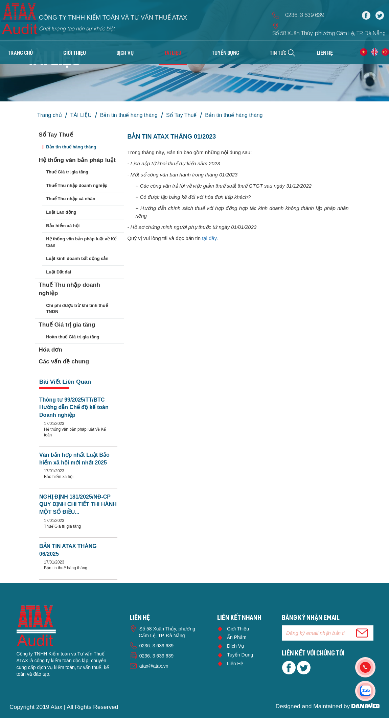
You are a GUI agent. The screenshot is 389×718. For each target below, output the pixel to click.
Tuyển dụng (240, 654)
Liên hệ (235, 663)
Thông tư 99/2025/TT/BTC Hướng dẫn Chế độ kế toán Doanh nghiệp (74, 407)
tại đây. (210, 238)
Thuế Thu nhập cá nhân (70, 198)
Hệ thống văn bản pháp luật (77, 160)
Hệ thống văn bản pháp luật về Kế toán (81, 242)
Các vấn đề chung (64, 361)
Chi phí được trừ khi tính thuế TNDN (77, 308)
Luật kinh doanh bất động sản (77, 258)
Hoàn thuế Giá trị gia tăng (72, 336)
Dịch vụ (235, 646)
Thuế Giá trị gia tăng (67, 171)
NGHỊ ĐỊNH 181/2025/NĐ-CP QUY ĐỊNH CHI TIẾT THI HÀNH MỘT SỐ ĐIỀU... (78, 504)
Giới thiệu (238, 628)
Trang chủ (20, 53)
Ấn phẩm (236, 637)
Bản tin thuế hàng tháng (129, 115)
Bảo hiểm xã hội (62, 225)
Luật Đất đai (58, 271)
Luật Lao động (61, 212)
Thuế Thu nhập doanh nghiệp (76, 185)
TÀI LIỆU (81, 115)
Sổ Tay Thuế (181, 115)
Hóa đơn (50, 349)
